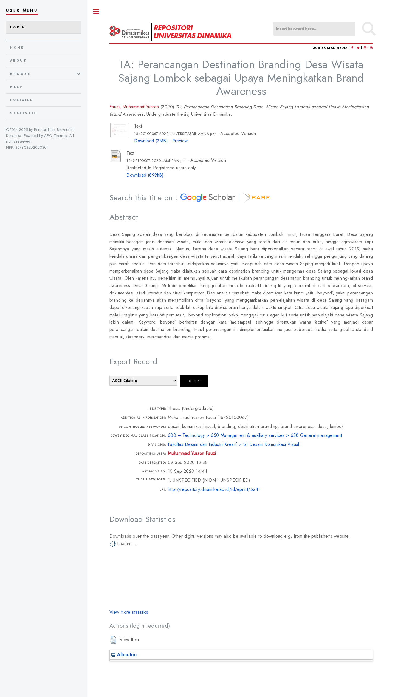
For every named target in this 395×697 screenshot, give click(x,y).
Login (18, 27)
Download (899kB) (144, 175)
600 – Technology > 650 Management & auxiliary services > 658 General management (255, 435)
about (18, 61)
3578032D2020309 (32, 147)
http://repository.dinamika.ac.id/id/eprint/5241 (214, 489)
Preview (180, 141)
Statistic (23, 113)
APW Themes (55, 135)
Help (16, 87)
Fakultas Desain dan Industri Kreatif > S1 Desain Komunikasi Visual (233, 444)
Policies (21, 100)
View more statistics (128, 612)
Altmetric (123, 654)
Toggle (96, 11)
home (17, 47)
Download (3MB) (151, 141)
